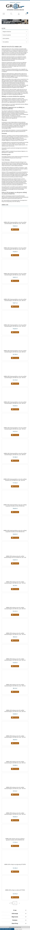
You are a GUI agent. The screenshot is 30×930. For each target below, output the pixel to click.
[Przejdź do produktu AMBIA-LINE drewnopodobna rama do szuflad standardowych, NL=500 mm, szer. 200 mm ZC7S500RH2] (15, 293)
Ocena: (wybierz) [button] (6, 38)
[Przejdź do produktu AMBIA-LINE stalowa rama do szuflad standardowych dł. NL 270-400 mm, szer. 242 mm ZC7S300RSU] (15, 550)
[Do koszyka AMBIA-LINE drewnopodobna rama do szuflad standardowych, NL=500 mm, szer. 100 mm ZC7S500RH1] (15, 281)
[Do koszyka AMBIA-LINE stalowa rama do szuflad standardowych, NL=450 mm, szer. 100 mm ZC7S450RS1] (15, 589)
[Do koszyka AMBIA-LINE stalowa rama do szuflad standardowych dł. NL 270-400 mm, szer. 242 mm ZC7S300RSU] (15, 563)
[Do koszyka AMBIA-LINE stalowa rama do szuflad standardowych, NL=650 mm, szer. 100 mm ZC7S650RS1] (15, 795)
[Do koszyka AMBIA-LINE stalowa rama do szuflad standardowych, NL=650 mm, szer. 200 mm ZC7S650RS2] (15, 820)
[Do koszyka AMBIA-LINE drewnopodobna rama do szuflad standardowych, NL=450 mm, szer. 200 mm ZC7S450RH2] (15, 255)
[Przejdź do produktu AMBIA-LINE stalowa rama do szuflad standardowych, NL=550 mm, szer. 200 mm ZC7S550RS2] (15, 704)
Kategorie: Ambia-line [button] (7, 31)
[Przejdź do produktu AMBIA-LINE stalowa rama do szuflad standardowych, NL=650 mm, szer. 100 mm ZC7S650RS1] (15, 781)
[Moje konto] (19, 14)
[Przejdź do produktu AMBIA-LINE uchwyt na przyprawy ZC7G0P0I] (15, 858)
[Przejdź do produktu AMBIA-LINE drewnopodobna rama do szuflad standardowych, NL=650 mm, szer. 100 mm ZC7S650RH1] (15, 421)
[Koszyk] (26, 14)
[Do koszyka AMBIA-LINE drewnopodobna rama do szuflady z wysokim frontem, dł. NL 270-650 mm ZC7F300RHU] (15, 512)
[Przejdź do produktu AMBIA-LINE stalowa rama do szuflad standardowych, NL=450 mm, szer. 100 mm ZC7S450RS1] (15, 575)
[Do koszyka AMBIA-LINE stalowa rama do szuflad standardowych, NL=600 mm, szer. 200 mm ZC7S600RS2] (15, 769)
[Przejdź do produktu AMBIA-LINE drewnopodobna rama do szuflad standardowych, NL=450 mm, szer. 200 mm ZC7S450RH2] (15, 241)
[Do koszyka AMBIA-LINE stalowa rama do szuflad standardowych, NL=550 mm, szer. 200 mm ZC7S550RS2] (15, 718)
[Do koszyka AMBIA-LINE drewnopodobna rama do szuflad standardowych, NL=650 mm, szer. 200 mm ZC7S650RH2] (15, 461)
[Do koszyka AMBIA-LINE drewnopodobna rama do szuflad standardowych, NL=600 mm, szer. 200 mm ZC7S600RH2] (15, 409)
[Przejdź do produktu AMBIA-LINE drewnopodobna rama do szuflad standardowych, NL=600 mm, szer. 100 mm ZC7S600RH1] (15, 370)
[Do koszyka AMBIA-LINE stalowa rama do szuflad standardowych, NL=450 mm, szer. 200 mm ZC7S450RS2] (15, 615)
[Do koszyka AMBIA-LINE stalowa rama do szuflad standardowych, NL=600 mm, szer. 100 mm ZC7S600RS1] (15, 743)
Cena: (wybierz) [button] (6, 41)
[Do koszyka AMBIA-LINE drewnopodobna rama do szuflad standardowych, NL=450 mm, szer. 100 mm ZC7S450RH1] (15, 229)
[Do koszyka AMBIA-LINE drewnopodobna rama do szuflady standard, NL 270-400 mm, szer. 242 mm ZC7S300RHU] (15, 486)
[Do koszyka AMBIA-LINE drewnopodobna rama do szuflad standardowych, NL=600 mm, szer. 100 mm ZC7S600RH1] (15, 384)
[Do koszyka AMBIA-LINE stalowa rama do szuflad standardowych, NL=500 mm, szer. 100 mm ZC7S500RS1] (15, 640)
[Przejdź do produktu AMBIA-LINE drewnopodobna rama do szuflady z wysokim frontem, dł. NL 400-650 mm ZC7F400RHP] (15, 524)
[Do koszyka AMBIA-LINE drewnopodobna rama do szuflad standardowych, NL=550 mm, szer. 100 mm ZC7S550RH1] (15, 332)
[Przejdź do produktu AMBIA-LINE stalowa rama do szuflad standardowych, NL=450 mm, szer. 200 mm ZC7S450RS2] (15, 601)
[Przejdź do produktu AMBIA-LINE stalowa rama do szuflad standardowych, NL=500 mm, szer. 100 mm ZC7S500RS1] (15, 627)
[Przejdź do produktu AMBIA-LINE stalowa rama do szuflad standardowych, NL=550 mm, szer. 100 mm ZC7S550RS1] (15, 678)
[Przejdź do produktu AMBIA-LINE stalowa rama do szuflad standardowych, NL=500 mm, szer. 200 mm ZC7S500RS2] (15, 652)
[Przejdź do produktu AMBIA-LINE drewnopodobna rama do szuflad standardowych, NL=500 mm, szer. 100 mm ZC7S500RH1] (15, 267)
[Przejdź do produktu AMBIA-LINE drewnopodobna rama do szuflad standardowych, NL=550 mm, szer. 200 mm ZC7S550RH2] (15, 344)
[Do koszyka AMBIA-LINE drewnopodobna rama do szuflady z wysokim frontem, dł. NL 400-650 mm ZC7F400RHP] (15, 538)
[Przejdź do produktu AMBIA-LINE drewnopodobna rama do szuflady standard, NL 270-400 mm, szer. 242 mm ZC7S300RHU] (15, 472)
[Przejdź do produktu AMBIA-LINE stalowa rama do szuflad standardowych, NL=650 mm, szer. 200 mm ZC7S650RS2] (15, 806)
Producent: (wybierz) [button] (7, 35)
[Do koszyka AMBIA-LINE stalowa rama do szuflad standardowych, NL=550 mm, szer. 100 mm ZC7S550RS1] (15, 692)
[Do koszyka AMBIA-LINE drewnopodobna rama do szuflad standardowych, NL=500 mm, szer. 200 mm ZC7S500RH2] (15, 307)
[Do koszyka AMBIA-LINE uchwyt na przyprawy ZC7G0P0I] (15, 872)
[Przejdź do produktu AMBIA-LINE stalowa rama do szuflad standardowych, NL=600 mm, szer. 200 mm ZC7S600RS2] (15, 755)
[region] (15, 21)
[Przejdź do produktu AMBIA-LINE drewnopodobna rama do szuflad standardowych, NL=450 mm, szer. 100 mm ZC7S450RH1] (15, 216)
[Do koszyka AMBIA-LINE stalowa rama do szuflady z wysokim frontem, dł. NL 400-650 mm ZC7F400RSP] (15, 846)
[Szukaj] (11, 14)
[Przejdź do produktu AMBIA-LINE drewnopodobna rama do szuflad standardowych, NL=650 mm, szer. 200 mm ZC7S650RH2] (15, 447)
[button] (3, 14)
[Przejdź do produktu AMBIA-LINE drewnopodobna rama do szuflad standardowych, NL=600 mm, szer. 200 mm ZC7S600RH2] (15, 395)
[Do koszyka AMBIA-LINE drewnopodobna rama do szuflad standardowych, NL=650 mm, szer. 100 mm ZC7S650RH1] (15, 435)
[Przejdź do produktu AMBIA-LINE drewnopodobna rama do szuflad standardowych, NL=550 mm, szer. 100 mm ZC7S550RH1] (15, 318)
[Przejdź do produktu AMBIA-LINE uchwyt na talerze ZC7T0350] (15, 883)
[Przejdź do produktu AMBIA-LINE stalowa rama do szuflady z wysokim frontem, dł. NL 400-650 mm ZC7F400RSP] (15, 832)
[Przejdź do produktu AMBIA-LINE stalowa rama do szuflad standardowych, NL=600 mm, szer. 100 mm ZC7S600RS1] (15, 729)
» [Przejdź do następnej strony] (19, 903)
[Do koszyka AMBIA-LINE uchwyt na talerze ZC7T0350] (15, 897)
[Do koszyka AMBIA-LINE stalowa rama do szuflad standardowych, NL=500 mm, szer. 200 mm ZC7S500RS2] (15, 666)
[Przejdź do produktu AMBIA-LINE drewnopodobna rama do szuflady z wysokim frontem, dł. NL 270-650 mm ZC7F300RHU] (15, 498)
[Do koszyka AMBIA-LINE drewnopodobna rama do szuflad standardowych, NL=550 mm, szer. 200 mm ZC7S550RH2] (15, 358)
